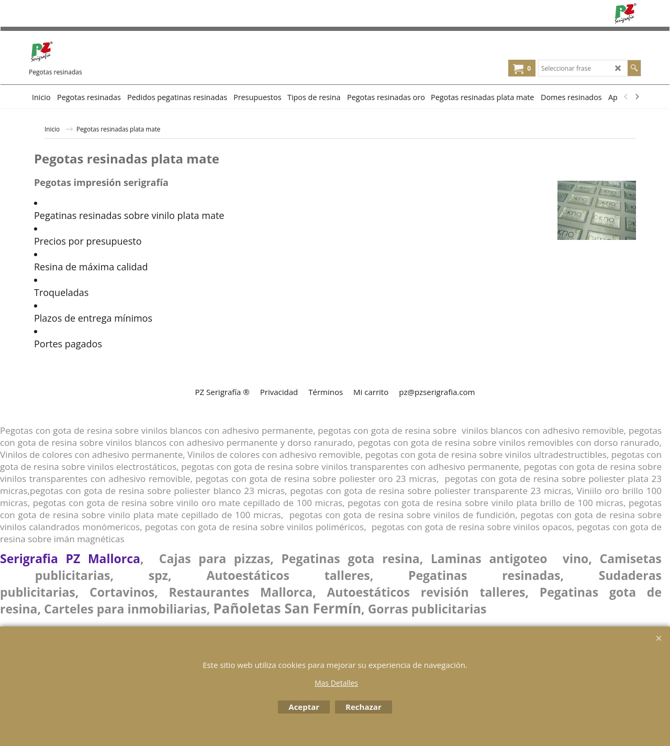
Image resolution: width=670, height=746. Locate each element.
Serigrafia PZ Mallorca (70, 558)
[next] (636, 97)
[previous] (626, 97)
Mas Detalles (336, 683)
